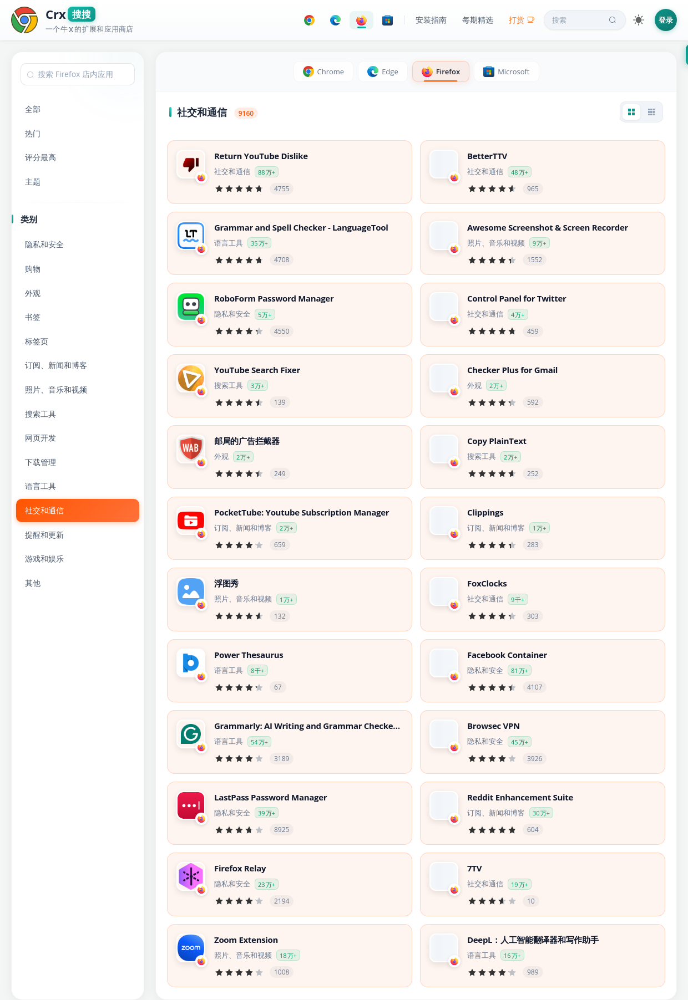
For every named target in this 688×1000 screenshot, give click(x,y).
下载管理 (40, 462)
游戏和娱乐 (44, 558)
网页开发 (40, 437)
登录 (666, 20)
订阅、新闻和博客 (56, 365)
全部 (33, 109)
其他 (33, 583)
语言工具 (40, 486)
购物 (33, 268)
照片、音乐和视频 (56, 389)
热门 (33, 133)
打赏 (522, 19)
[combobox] (78, 74)
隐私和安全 (44, 244)
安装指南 (431, 19)
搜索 (585, 20)
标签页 (36, 341)
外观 (33, 293)
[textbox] (78, 74)
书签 (33, 317)
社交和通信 (44, 510)
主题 (33, 181)
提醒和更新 (44, 534)
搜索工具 (40, 414)
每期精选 (477, 19)
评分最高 (40, 157)
